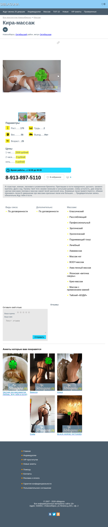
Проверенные (90, 12)
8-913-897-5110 (23, 177)
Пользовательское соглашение (37, 488)
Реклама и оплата (31, 478)
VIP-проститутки (30, 460)
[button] (58, 42)
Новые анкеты (29, 464)
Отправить (41, 337)
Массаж (46, 12)
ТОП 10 (56, 12)
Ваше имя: (21, 316)
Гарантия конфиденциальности (37, 484)
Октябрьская (45, 34)
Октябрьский (21, 34)
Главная (27, 451)
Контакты (27, 474)
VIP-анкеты (76, 12)
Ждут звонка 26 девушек (14, 12)
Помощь (27, 469)
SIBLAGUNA (9, 4)
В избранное (55, 177)
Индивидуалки (34, 12)
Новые (66, 12)
